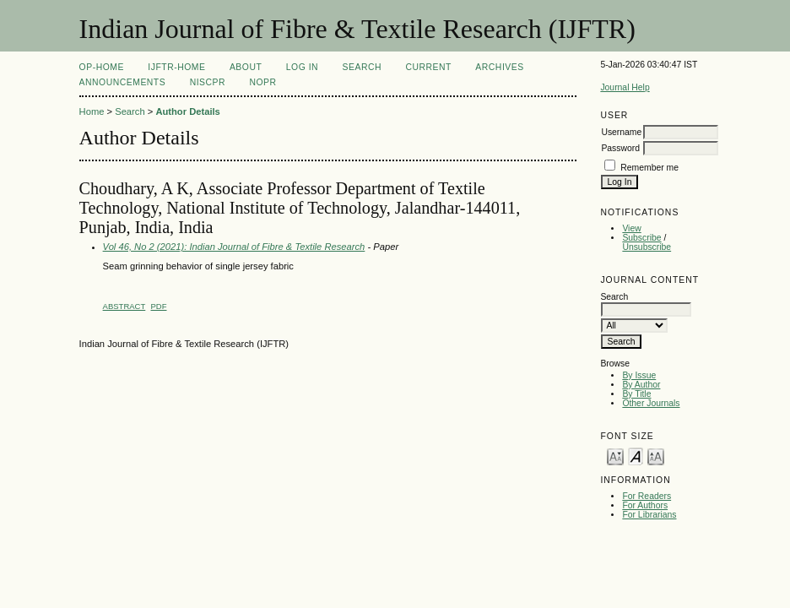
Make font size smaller (615, 455)
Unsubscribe (646, 247)
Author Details (187, 111)
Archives (499, 67)
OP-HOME (101, 67)
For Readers (646, 496)
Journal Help (624, 87)
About (246, 67)
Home (92, 111)
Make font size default (635, 455)
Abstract (124, 306)
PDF (159, 306)
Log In (302, 67)
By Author (641, 384)
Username (621, 132)
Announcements (122, 82)
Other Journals (650, 403)
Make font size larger (655, 455)
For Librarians (649, 514)
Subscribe (641, 237)
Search (362, 67)
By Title (636, 394)
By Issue (639, 375)
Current (428, 67)
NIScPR (207, 82)
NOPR (262, 82)
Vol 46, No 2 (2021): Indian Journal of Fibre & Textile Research (234, 247)
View (631, 228)
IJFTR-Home (176, 67)
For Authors (645, 505)
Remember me (649, 167)
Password (620, 148)
